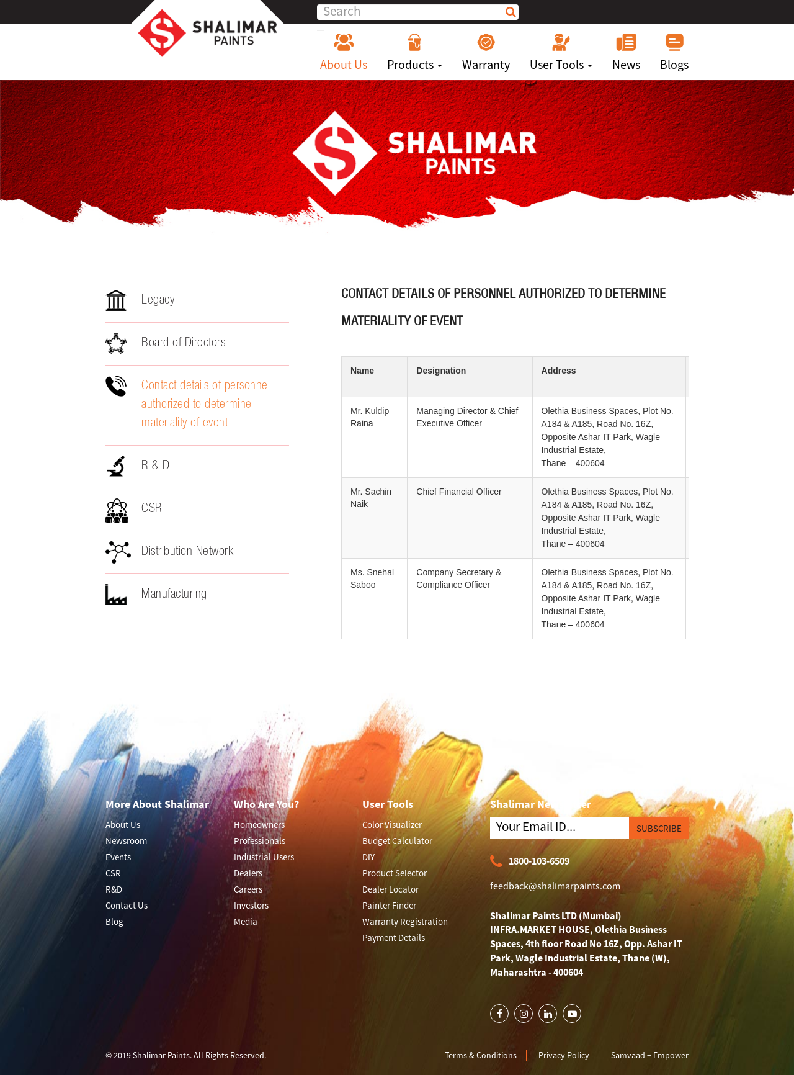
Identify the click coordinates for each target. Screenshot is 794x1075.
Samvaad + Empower (650, 1055)
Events (118, 857)
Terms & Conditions (481, 1055)
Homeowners (259, 824)
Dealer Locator (390, 889)
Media (245, 921)
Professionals (259, 841)
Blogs (674, 52)
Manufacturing (156, 594)
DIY (368, 857)
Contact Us (126, 905)
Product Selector (394, 873)
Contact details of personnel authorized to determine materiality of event (187, 403)
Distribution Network (169, 552)
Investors (251, 905)
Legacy (139, 300)
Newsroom (126, 841)
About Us (343, 52)
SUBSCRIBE (659, 828)
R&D (113, 889)
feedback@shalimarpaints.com (555, 885)
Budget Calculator (397, 841)
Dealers (248, 873)
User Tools (561, 52)
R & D (137, 466)
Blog (114, 921)
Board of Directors (165, 343)
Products (414, 52)
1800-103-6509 (529, 862)
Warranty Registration (405, 921)
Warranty (486, 52)
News (626, 52)
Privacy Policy (563, 1055)
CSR (134, 510)
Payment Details (393, 937)
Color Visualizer (392, 824)
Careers (248, 889)
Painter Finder (389, 905)
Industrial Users (264, 857)
